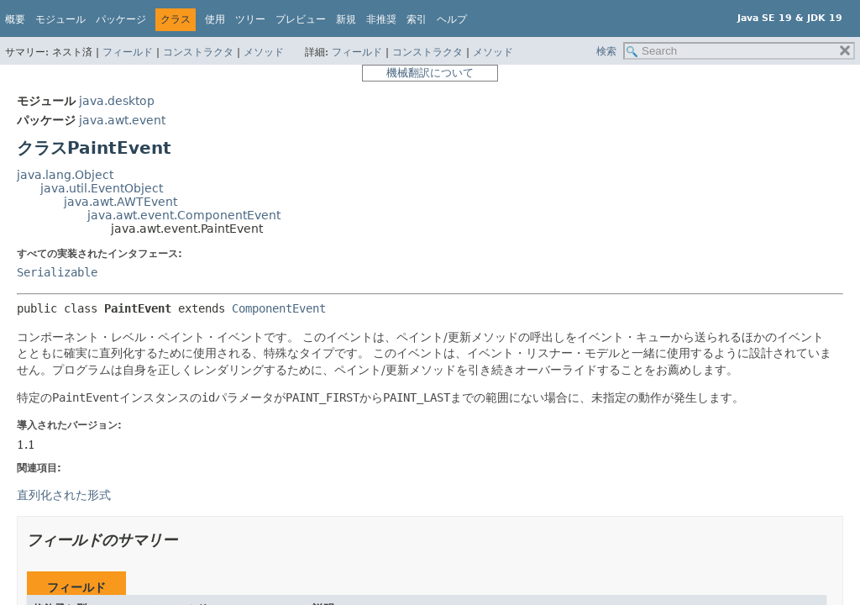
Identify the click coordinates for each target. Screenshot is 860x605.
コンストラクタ (198, 52)
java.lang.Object (65, 175)
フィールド (127, 52)
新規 (346, 19)
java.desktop (117, 101)
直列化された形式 (64, 495)
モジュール (60, 19)
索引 (416, 19)
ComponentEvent (279, 308)
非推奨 (381, 19)
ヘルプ (452, 19)
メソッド (264, 52)
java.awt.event (122, 120)
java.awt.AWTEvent (120, 201)
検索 (606, 51)
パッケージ (121, 19)
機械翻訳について (430, 72)
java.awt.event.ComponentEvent (184, 215)
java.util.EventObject (101, 188)
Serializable (57, 272)
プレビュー (300, 19)
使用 (215, 19)
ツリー (250, 19)
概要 (15, 19)
